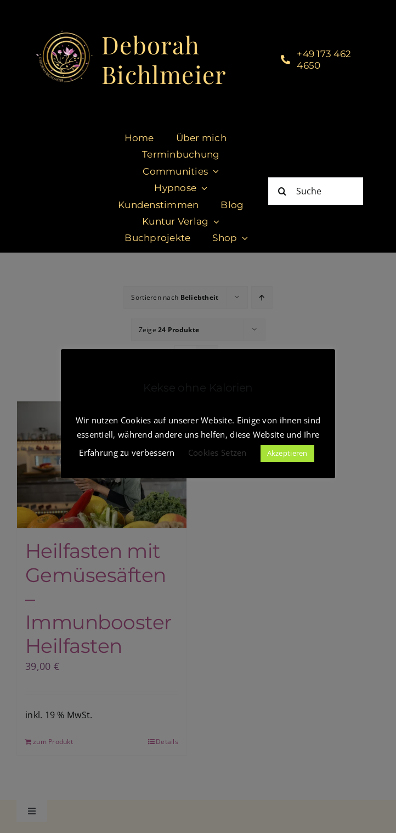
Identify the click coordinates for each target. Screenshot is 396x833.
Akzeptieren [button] (287, 453)
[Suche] (315, 191)
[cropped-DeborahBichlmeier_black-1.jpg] (64, 34)
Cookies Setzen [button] (217, 452)
